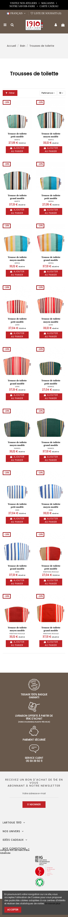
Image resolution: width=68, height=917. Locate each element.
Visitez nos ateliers (24, 3)
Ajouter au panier (17, 149)
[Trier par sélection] (48, 93)
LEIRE (17, 325)
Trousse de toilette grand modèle (17, 197)
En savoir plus (52, 903)
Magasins (48, 3)
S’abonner (34, 804)
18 (61, 92)
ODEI (17, 510)
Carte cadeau (49, 6)
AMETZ (17, 139)
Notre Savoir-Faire (22, 6)
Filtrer (10, 92)
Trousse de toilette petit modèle (17, 135)
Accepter (12, 909)
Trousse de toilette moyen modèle (50, 135)
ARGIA (50, 201)
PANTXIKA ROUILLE (51, 572)
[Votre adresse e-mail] (34, 793)
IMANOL (51, 386)
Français (16, 13)
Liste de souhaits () (45, 13)
